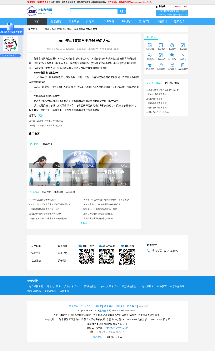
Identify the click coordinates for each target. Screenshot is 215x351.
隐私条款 (120, 306)
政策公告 (179, 21)
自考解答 (109, 21)
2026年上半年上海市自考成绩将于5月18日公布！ (51, 204)
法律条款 (64, 291)
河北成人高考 (54, 286)
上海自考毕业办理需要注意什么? (98, 214)
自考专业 (91, 21)
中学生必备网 (177, 286)
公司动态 (97, 306)
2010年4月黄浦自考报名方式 (50, 125)
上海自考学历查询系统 (156, 103)
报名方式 (56, 29)
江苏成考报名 (129, 286)
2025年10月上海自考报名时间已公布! (100, 209)
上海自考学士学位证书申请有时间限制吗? (48, 218)
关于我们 (62, 260)
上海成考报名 (147, 286)
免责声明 (108, 306)
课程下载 (36, 253)
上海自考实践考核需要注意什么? (44, 209)
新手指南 (36, 246)
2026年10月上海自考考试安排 (42, 200)
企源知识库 (50, 291)
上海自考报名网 (35, 286)
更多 (40, 115)
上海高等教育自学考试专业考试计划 (162, 90)
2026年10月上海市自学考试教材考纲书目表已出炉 (106, 200)
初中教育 (162, 286)
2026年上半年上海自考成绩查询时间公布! (102, 204)
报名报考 (56, 21)
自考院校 (74, 21)
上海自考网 (72, 306)
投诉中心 (97, 337)
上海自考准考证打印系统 (157, 112)
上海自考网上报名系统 (156, 107)
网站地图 (143, 306)
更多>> (84, 223)
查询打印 (144, 21)
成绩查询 (162, 21)
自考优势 (62, 253)
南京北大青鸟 (34, 291)
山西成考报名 (89, 286)
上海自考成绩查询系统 (156, 94)
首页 (37, 21)
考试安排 (126, 21)
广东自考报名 (71, 286)
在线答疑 (36, 260)
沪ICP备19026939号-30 (116, 328)
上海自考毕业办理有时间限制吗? (98, 218)
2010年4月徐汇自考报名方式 (50, 121)
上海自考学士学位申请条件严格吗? (45, 214)
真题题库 (62, 246)
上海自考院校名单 (154, 99)
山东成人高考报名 (109, 286)
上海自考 (44, 29)
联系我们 (132, 306)
